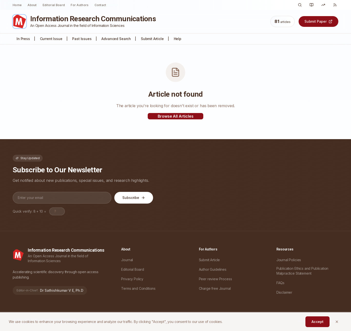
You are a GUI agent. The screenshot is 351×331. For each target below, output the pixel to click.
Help (177, 39)
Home (17, 5)
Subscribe (133, 198)
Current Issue (51, 39)
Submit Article (152, 39)
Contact (100, 5)
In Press (23, 39)
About (32, 5)
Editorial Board (54, 5)
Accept (317, 322)
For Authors (79, 5)
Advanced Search (116, 39)
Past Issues (81, 39)
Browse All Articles (176, 116)
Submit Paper (318, 21)
